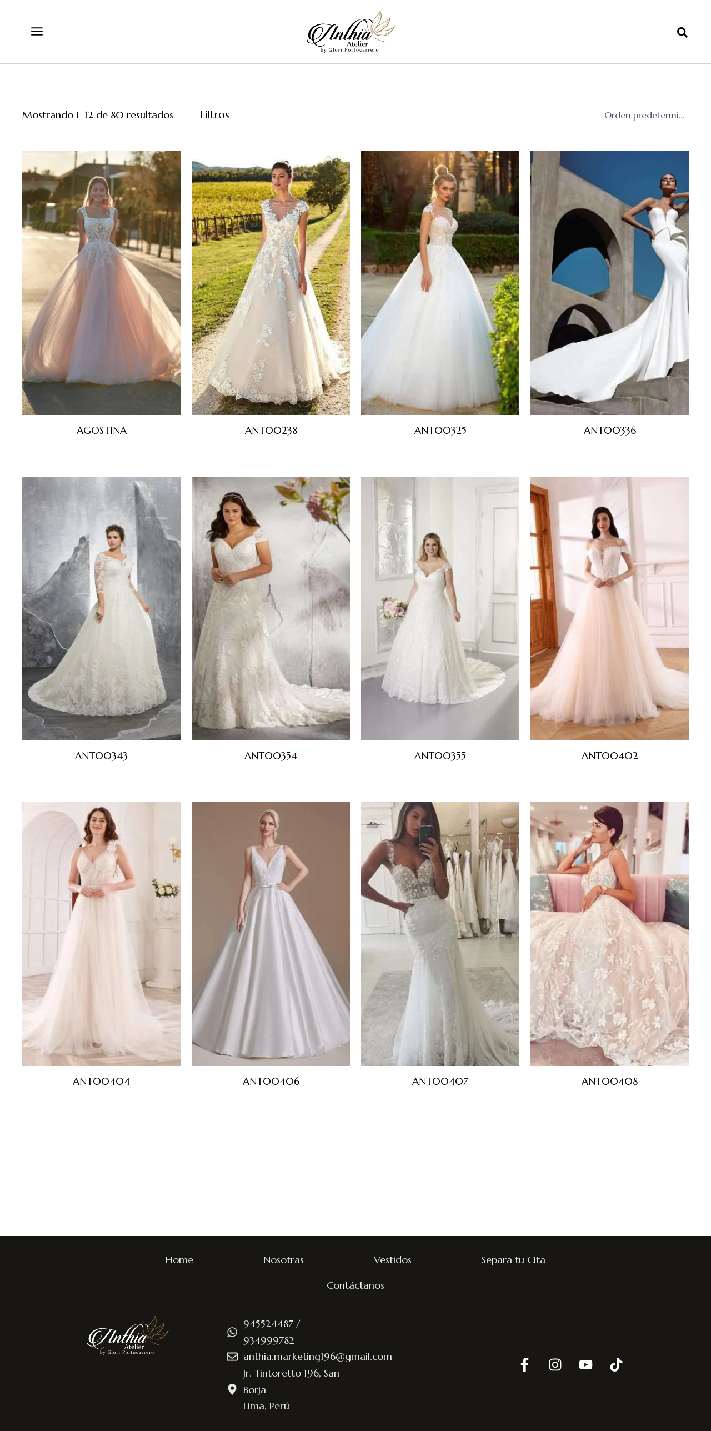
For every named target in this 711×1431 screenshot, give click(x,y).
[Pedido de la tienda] (644, 115)
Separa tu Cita (513, 1259)
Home (179, 1259)
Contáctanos (355, 1285)
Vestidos (393, 1259)
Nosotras (283, 1259)
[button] (683, 33)
